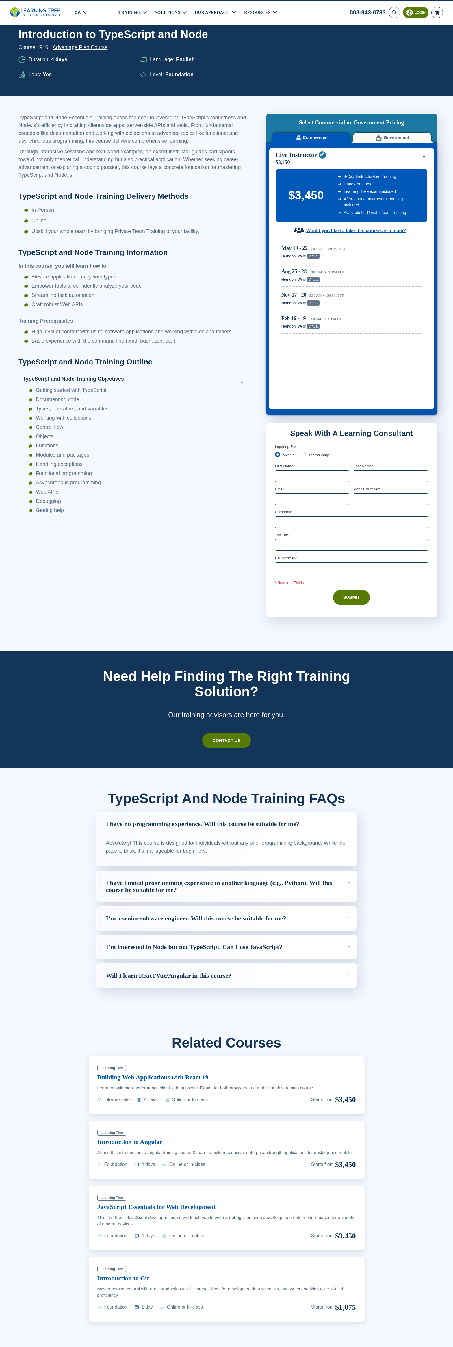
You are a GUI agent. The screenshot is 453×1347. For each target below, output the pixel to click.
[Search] (394, 12)
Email (280, 389)
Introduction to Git (126, 1234)
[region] (353, 249)
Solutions (168, 11)
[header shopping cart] (437, 12)
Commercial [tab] (311, 93)
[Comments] (351, 472)
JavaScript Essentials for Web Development (163, 1163)
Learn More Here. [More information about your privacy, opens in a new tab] (50, 1343)
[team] (304, 354)
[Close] (443, 1338)
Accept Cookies (367, 1339)
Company (284, 412)
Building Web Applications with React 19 (158, 1027)
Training (129, 11)
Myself (289, 355)
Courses (51, 44)
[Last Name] (391, 376)
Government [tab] (392, 93)
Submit (351, 498)
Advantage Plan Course (81, 71)
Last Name (364, 366)
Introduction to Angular (133, 1092)
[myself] (277, 354)
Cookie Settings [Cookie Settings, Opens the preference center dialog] (326, 1339)
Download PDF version (407, 44)
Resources (260, 11)
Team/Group (321, 355)
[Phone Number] (391, 399)
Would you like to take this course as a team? (356, 186)
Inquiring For (286, 346)
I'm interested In (289, 459)
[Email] (312, 399)
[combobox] (360, 399)
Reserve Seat (401, 211)
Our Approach (214, 11)
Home (25, 44)
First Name (285, 366)
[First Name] (312, 376)
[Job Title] (351, 446)
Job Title (282, 435)
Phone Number (368, 389)
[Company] (351, 423)
